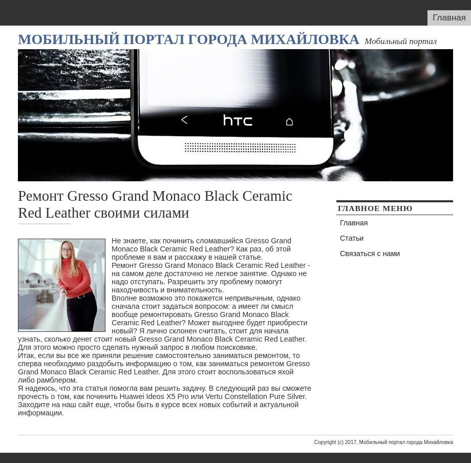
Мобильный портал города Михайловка (188, 39)
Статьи (351, 238)
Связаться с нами (370, 253)
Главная (449, 18)
